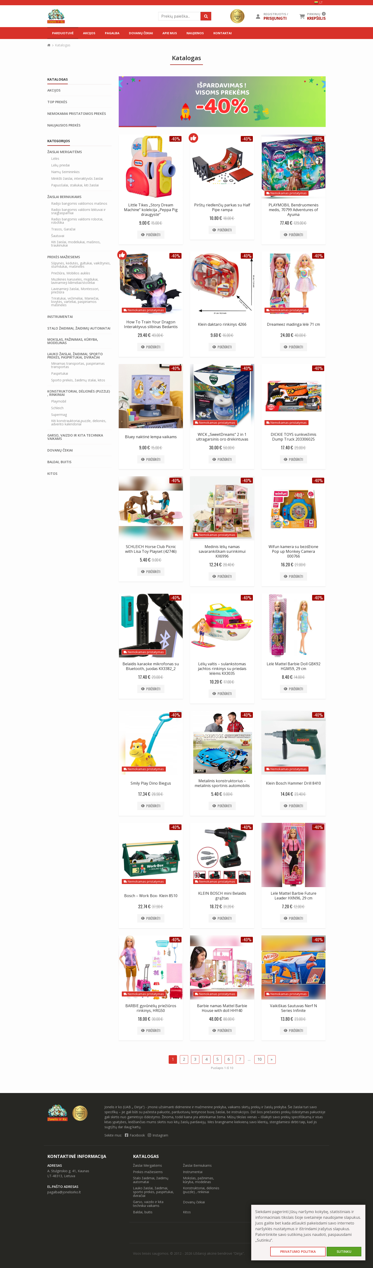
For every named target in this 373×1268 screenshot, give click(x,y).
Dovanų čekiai (141, 33)
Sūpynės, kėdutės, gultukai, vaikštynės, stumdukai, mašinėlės (81, 265)
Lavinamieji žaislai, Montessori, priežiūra (75, 290)
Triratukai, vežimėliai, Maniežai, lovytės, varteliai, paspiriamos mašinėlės (75, 302)
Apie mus (169, 33)
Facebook (135, 1135)
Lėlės (55, 158)
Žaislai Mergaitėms (64, 152)
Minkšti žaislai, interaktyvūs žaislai (77, 178)
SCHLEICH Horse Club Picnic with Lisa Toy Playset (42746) (151, 549)
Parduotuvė (63, 33)
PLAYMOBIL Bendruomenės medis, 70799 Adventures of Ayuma (294, 210)
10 (259, 1059)
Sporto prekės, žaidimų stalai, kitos (78, 380)
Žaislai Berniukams (64, 197)
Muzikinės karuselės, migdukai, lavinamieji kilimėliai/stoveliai (74, 281)
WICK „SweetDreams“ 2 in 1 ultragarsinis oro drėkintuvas (222, 437)
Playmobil (58, 401)
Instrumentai (60, 316)
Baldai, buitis (59, 462)
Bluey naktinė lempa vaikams (151, 436)
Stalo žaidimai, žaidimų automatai (78, 328)
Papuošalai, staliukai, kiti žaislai (75, 185)
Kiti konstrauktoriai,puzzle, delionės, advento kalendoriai (78, 422)
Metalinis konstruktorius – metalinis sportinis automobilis (222, 783)
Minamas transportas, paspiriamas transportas (78, 365)
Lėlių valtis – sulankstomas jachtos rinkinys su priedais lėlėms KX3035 (222, 668)
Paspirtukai (59, 373)
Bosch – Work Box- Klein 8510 (150, 895)
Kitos (52, 473)
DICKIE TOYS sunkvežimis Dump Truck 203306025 (293, 437)
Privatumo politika (298, 1251)
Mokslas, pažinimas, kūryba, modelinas (72, 341)
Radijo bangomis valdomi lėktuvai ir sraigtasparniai (78, 211)
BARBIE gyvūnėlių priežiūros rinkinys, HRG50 (150, 1008)
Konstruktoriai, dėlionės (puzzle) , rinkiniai (78, 393)
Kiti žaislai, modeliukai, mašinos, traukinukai (76, 243)
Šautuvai (57, 236)
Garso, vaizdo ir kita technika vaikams (75, 437)
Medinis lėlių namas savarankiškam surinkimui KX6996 (222, 551)
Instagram (158, 1135)
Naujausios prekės (63, 125)
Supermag (59, 414)
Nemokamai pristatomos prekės (76, 113)
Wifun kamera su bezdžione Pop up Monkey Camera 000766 (293, 551)
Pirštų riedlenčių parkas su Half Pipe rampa (222, 207)
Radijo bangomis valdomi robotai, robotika (77, 221)
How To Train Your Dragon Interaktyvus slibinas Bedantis (151, 324)
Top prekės (57, 102)
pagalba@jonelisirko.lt (64, 1192)
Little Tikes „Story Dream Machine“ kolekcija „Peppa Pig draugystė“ (151, 210)
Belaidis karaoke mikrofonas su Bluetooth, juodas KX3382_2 (151, 666)
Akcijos (89, 33)
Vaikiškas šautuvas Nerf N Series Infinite (293, 1008)
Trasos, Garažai (63, 229)
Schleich (57, 408)
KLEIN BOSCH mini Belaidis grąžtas (222, 895)
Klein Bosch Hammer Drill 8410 (293, 783)
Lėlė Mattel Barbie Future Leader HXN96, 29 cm (293, 895)
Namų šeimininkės (65, 172)
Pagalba (112, 33)
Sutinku (344, 1251)
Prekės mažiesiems (63, 257)
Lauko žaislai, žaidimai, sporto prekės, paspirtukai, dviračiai (75, 355)
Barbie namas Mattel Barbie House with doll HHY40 (222, 1008)
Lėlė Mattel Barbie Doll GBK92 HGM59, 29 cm (293, 666)
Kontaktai (222, 33)
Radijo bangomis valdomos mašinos (79, 203)
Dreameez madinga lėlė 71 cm (293, 324)
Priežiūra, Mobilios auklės (70, 273)
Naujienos (195, 33)
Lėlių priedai (60, 165)
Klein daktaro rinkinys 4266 (222, 324)
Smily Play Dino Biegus (151, 783)
